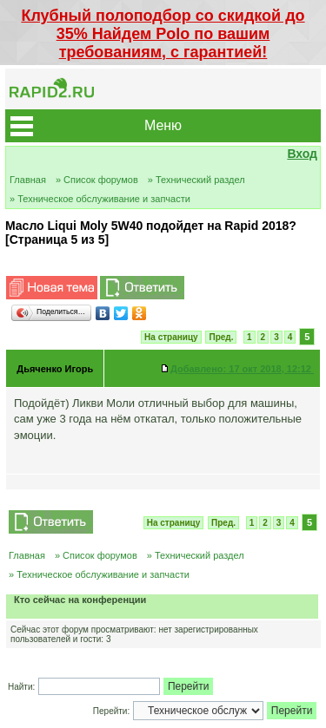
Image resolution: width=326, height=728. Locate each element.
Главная (28, 179)
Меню (163, 125)
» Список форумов (97, 179)
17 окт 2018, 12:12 (242, 369)
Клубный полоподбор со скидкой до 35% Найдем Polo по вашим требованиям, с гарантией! (162, 34)
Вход (302, 154)
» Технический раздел (196, 179)
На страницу (171, 337)
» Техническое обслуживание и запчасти (100, 198)
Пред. (221, 337)
